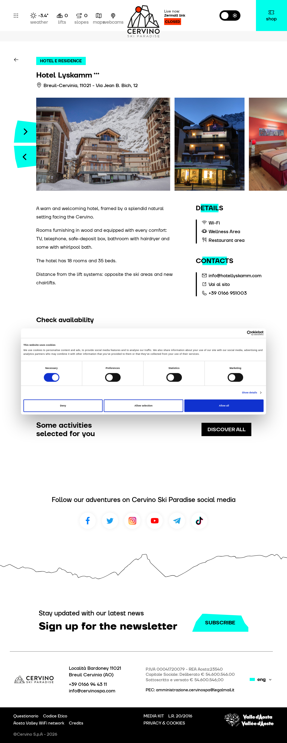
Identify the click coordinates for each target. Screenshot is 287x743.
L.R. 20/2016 (180, 716)
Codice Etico (55, 716)
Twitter (110, 521)
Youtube (154, 521)
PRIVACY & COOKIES (164, 723)
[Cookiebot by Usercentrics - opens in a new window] (240, 333)
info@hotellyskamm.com (235, 275)
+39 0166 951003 (228, 293)
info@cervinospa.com (92, 690)
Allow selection (143, 405)
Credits (76, 723)
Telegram (177, 521)
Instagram (132, 521)
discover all (226, 429)
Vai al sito (219, 284)
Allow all (224, 405)
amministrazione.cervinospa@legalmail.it (195, 690)
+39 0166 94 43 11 (88, 684)
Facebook (88, 521)
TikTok (199, 521)
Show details (249, 392)
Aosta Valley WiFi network (38, 723)
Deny (63, 405)
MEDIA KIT (154, 716)
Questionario (25, 716)
